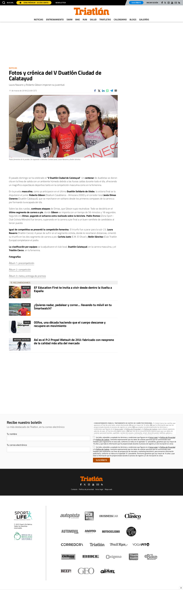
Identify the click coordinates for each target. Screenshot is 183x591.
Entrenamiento (55, 19)
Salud (93, 19)
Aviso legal (99, 489)
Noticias (38, 19)
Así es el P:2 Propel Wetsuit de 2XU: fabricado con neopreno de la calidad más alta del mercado (74, 341)
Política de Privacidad (132, 429)
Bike (77, 19)
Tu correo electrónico (17, 445)
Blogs (133, 19)
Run (85, 19)
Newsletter (61, 3)
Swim (69, 19)
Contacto (74, 489)
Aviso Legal (119, 429)
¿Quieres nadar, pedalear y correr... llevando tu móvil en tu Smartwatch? (73, 306)
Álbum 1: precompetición (21, 263)
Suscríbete (136, 2)
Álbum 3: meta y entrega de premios (27, 276)
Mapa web (108, 489)
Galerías (144, 19)
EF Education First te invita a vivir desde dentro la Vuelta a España (73, 289)
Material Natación (22, 339)
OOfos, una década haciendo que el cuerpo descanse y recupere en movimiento (70, 324)
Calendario (120, 19)
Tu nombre (12, 434)
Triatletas (105, 19)
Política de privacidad (86, 489)
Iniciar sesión (152, 2)
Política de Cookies (150, 429)
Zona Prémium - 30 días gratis (33, 2)
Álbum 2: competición (20, 269)
